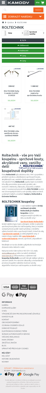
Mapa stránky (7, 340)
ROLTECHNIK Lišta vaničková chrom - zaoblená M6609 (11, 133)
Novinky (5, 362)
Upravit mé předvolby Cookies (15, 348)
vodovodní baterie (10, 239)
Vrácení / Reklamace (11, 337)
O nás (4, 311)
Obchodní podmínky (10, 322)
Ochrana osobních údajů (13, 325)
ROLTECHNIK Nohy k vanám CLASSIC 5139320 (11, 93)
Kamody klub (7, 317)
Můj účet (6, 356)
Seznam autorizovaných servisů (16, 334)
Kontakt (5, 320)
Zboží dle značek (9, 343)
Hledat (38, 10)
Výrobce (10, 22)
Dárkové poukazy (9, 328)
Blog (4, 346)
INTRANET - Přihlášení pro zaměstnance (19, 368)
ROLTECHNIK (22, 22)
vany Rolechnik (28, 236)
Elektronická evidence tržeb (14, 331)
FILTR (23, 40)
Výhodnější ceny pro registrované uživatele (21, 314)
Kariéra (5, 305)
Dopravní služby (9, 308)
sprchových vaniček (11, 234)
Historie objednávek (11, 359)
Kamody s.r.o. (21, 371)
